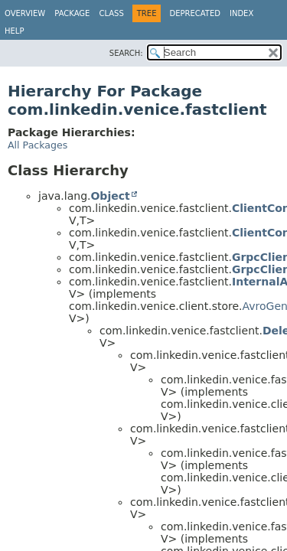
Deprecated (194, 13)
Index (241, 13)
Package (72, 13)
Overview (25, 13)
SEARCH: (126, 53)
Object (109, 196)
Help (14, 31)
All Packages (37, 145)
